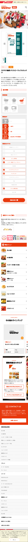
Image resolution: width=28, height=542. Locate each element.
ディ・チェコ (3, 463)
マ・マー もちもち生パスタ (6, 476)
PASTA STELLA (4, 473)
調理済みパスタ (4, 446)
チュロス (3, 486)
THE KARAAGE (4, 483)
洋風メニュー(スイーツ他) (6, 436)
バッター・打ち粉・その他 (6, 430)
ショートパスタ (4, 443)
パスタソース (3, 449)
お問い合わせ (14, 413)
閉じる (14, 539)
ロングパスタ (4, 439)
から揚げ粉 (3, 426)
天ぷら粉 (3, 423)
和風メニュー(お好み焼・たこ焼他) (8, 433)
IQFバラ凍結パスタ (5, 480)
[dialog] (14, 536)
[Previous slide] (4, 44)
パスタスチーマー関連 (5, 452)
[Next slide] (23, 44)
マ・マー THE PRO (5, 459)
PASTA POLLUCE (4, 470)
